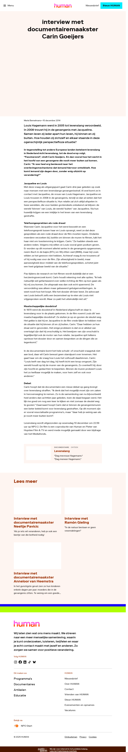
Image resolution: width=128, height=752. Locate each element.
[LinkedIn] (25, 662)
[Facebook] (20, 662)
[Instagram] (15, 662)
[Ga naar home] (62, 6)
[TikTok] (29, 662)
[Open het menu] (9, 5)
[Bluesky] (34, 662)
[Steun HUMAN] (111, 5)
